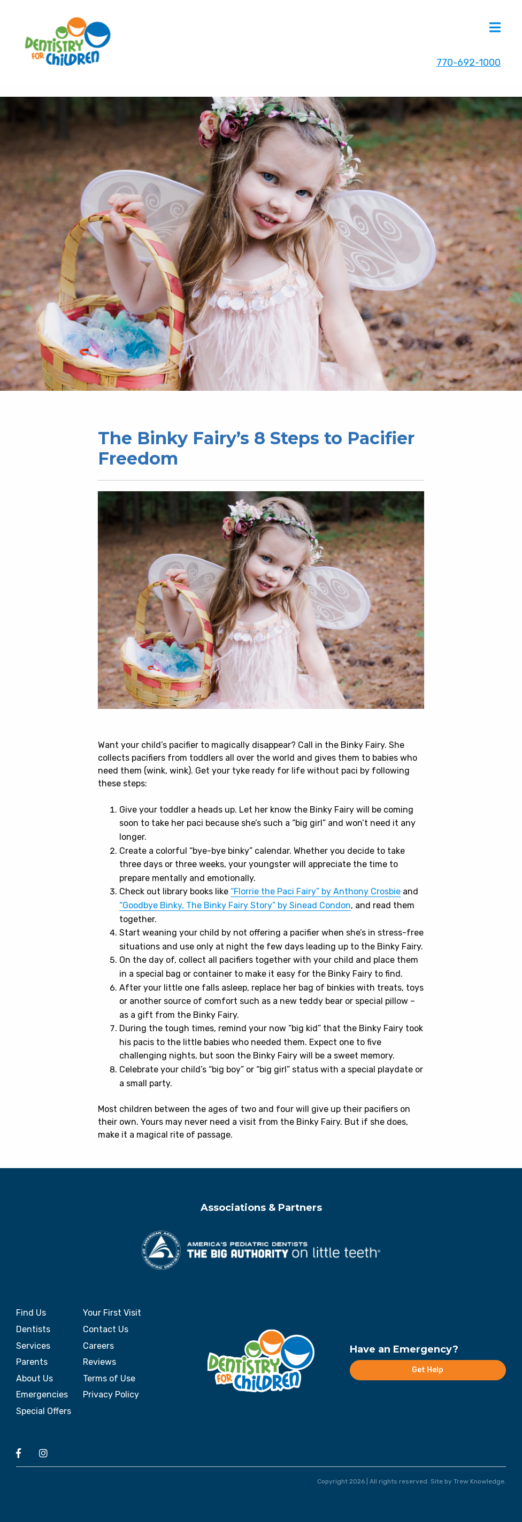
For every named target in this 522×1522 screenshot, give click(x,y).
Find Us (31, 1313)
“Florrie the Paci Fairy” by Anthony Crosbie (316, 891)
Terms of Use (109, 1378)
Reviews (99, 1362)
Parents (32, 1362)
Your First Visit (112, 1313)
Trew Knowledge (479, 1481)
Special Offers (43, 1411)
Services (33, 1346)
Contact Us (105, 1329)
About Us (34, 1378)
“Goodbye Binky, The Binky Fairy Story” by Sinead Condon (235, 905)
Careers (98, 1346)
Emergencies (42, 1394)
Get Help (427, 1369)
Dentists (33, 1329)
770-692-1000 (468, 62)
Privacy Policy (111, 1394)
